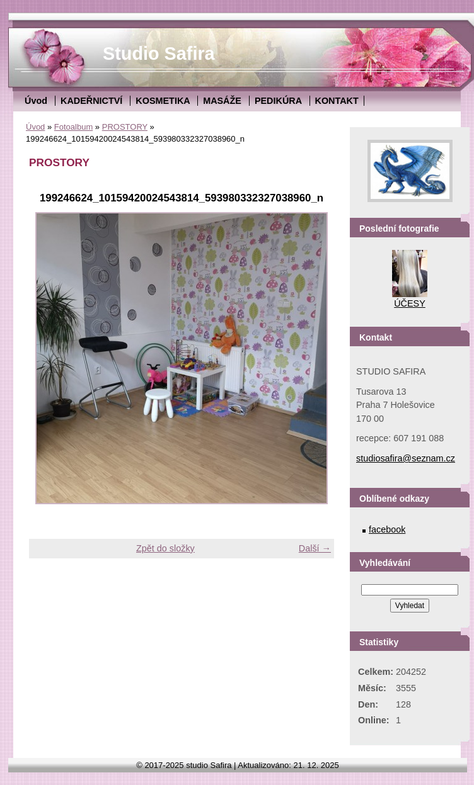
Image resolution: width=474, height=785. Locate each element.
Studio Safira (159, 53)
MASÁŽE (222, 101)
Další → (315, 548)
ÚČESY (409, 303)
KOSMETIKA (163, 101)
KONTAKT (337, 101)
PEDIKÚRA (278, 101)
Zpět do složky (165, 548)
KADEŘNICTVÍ (91, 101)
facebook (387, 529)
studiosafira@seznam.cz (405, 458)
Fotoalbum (73, 127)
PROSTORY (124, 127)
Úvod (36, 101)
